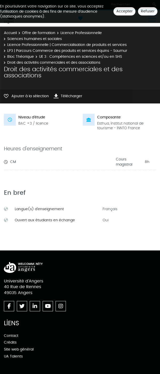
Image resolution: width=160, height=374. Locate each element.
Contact (11, 335)
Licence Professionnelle (81, 33)
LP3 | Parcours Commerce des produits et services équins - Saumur (67, 50)
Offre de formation (38, 33)
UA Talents (13, 356)
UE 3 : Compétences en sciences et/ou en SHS (80, 56)
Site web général (19, 349)
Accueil (10, 33)
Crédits (10, 342)
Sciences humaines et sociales (34, 39)
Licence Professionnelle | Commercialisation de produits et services (67, 44)
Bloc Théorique (20, 56)
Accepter (124, 11)
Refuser (148, 11)
